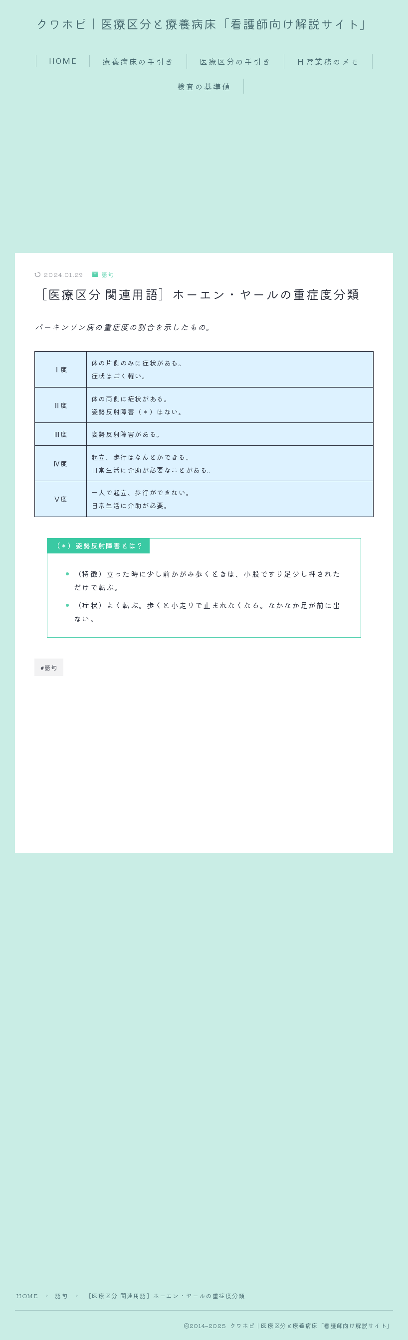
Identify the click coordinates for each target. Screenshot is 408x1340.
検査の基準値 (204, 87)
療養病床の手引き (138, 62)
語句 (103, 274)
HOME (62, 61)
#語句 (49, 667)
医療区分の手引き (235, 62)
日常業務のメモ (328, 62)
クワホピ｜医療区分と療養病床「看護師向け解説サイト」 (204, 25)
